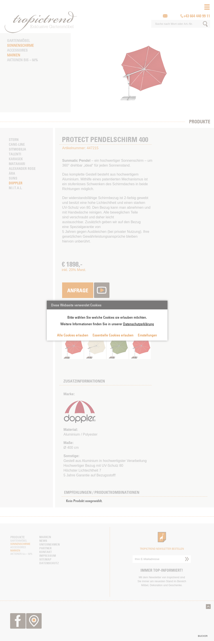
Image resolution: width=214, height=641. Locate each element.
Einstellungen (147, 335)
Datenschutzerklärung (138, 324)
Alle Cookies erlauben (72, 335)
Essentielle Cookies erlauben (113, 335)
